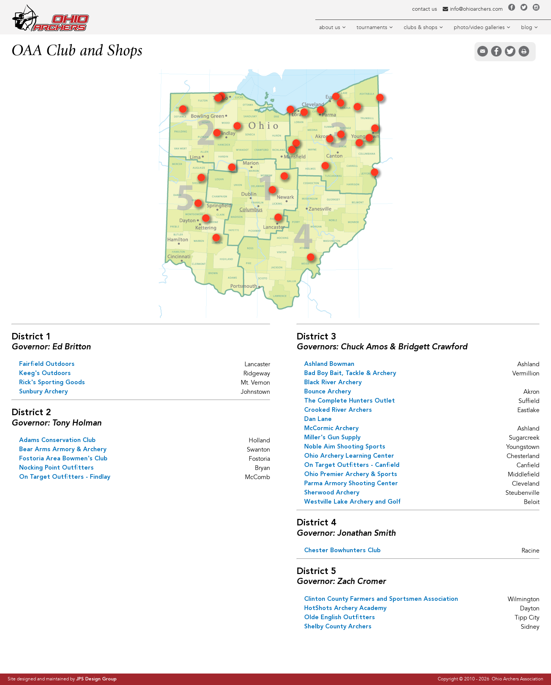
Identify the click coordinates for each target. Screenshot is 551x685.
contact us (424, 9)
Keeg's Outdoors (45, 373)
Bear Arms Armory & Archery (62, 450)
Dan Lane (318, 419)
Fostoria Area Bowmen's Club (63, 459)
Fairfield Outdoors (47, 364)
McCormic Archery (331, 429)
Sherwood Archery (331, 493)
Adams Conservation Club (57, 440)
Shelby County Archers (338, 627)
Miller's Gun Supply (332, 438)
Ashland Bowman (329, 364)
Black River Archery (333, 383)
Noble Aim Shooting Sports (344, 447)
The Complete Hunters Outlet (349, 401)
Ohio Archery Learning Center (349, 456)
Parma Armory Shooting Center (351, 484)
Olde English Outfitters (339, 618)
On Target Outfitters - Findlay (64, 477)
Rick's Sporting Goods (52, 383)
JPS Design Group (96, 679)
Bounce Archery (327, 392)
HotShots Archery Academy (345, 608)
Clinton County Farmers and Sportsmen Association (381, 599)
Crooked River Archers (338, 410)
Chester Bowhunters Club (342, 551)
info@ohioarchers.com (472, 9)
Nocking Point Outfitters (56, 468)
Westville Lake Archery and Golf (352, 502)
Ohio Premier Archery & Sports (350, 474)
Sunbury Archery (43, 392)
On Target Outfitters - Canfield (351, 465)
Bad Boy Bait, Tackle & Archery (350, 373)
